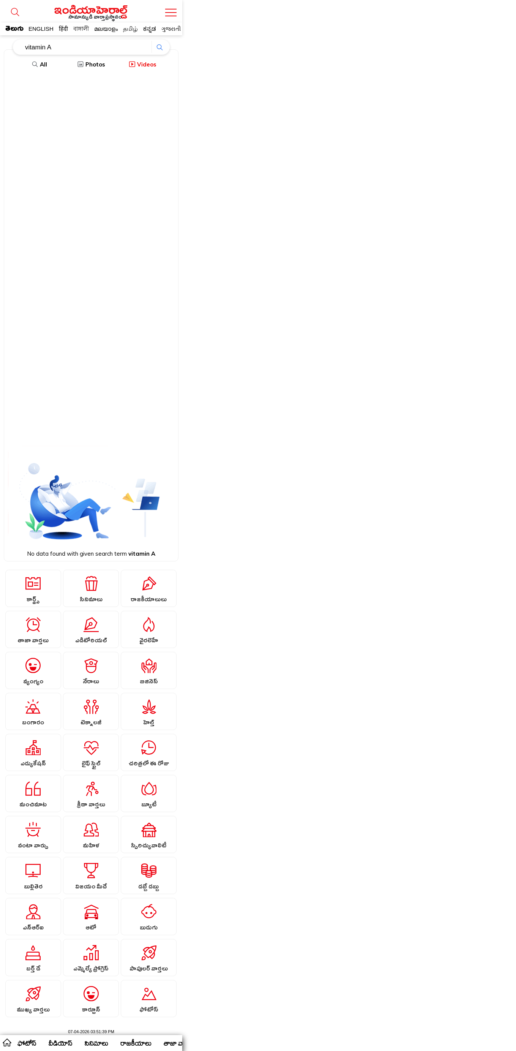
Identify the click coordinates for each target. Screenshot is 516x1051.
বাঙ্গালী (81, 28)
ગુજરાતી (171, 28)
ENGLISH (41, 28)
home (6, 1042)
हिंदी (63, 28)
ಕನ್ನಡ (149, 28)
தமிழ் (130, 28)
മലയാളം (106, 28)
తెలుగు (14, 30)
